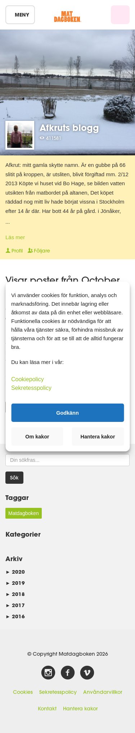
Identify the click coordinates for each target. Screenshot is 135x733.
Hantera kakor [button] (98, 437)
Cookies (23, 692)
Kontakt (47, 708)
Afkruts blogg (69, 127)
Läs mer (15, 237)
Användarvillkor (102, 692)
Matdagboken (23, 513)
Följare (39, 250)
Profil (14, 250)
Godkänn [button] (67, 412)
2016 (15, 616)
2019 (15, 582)
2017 (15, 605)
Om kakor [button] (37, 437)
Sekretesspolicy (58, 692)
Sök (14, 477)
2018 (15, 594)
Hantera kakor (80, 708)
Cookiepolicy (27, 379)
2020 (15, 571)
